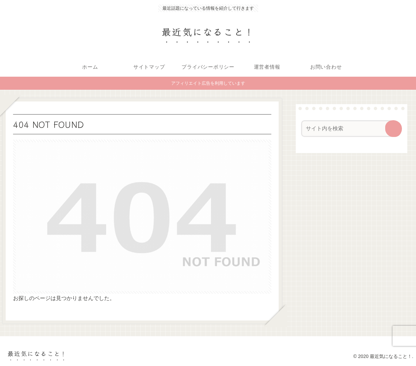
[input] (347, 128)
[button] (393, 128)
